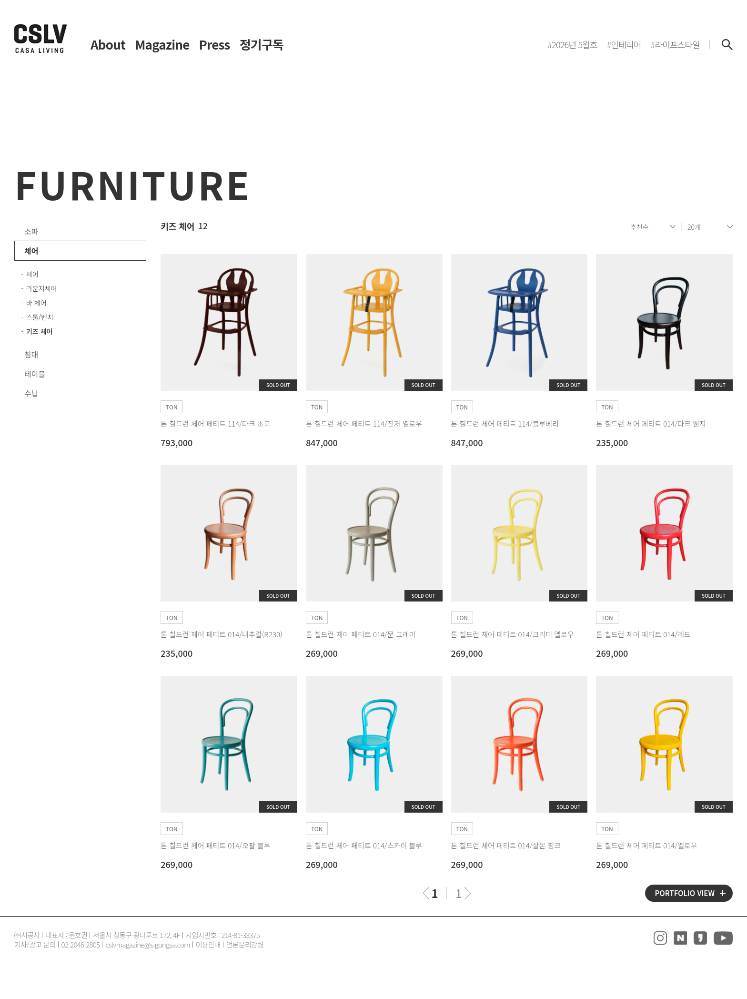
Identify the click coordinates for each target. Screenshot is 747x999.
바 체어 (36, 302)
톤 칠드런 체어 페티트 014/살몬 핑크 (506, 845)
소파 (31, 231)
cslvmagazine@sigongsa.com (147, 944)
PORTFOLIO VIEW (685, 893)
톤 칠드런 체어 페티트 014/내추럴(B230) (222, 634)
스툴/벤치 (39, 317)
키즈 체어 (39, 331)
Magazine (162, 44)
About (108, 44)
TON (171, 407)
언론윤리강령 (244, 944)
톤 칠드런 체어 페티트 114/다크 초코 (215, 423)
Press (214, 44)
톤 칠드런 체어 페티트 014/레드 (643, 634)
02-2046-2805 (80, 944)
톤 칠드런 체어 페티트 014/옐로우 (646, 845)
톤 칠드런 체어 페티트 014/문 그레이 (360, 634)
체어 (31, 250)
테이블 (34, 373)
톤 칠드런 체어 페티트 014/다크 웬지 (651, 423)
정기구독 (261, 44)
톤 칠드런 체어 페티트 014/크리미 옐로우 (512, 634)
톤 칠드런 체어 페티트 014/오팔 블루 (215, 845)
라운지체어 (41, 288)
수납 (31, 393)
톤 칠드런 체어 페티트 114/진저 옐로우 (364, 423)
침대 (31, 354)
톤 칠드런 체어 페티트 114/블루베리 (505, 423)
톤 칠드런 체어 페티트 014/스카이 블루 (364, 845)
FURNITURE (132, 183)
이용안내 (208, 944)
